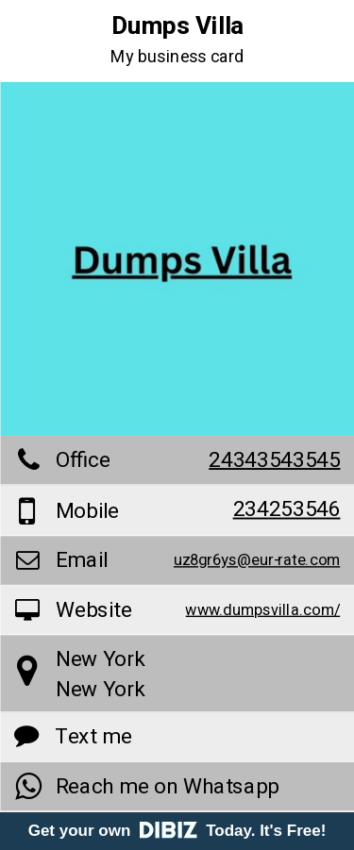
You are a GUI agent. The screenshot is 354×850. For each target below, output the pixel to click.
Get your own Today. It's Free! (177, 831)
